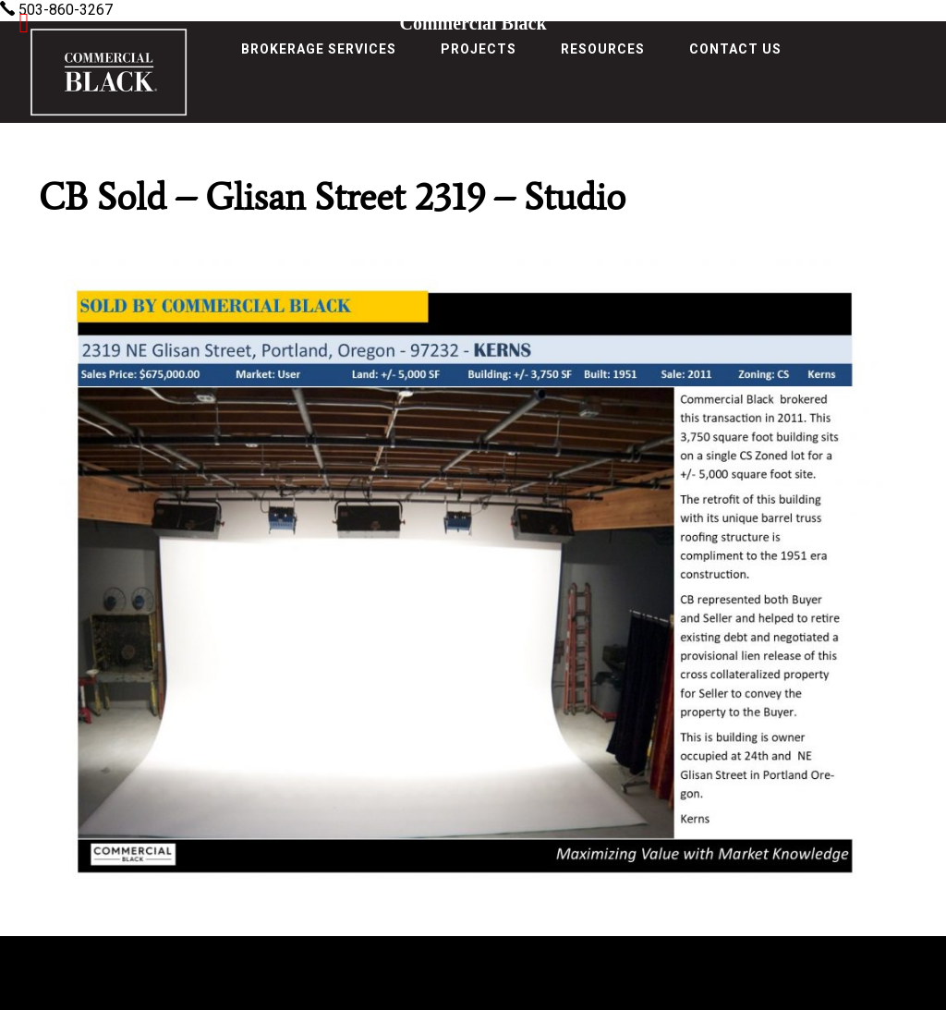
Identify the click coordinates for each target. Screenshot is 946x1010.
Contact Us (735, 49)
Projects (478, 49)
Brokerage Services (318, 49)
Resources (603, 49)
